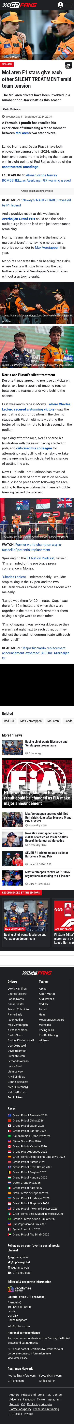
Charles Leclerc (14, 577)
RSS (48, 1394)
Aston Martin (47, 993)
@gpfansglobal (19, 1262)
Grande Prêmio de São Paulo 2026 (31, 1219)
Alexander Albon (18, 1030)
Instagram (54, 1399)
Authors (14, 1394)
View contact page (17, 1358)
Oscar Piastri (15, 1004)
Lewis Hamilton (17, 988)
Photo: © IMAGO (11, 57)
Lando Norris (16, 999)
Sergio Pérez (15, 1097)
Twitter (41, 1399)
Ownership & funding (46, 1409)
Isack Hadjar (15, 1019)
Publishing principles (39, 1404)
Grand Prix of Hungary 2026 (27, 1177)
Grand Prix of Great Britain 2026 (30, 1167)
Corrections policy (20, 1409)
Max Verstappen (47, 247)
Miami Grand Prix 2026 (24, 1141)
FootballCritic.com (50, 1375)
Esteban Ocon (16, 1056)
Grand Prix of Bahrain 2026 (27, 1130)
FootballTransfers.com (22, 1375)
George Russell (17, 1045)
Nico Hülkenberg (18, 1087)
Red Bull (9, 721)
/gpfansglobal (18, 1257)
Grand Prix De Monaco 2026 (27, 1151)
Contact (58, 1394)
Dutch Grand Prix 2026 (24, 1182)
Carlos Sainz (15, 1035)
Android (14, 1404)
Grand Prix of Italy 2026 (25, 1187)
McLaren (7, 64)
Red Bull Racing (48, 1035)
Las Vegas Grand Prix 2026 (27, 1224)
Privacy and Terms (32, 1394)
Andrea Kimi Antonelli (21, 1040)
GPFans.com (16, 1380)
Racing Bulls (46, 1030)
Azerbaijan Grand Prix (19, 219)
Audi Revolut (46, 999)
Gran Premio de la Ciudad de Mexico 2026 (36, 1213)
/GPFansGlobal (19, 1272)
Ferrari (43, 1009)
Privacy (28, 1413)
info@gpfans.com (19, 1326)
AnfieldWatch (47, 1380)
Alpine (42, 988)
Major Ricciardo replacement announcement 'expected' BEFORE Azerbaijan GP (35, 653)
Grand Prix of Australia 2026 (28, 1115)
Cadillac (44, 1004)
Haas (42, 1014)
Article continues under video (37, 190)
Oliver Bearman (17, 1050)
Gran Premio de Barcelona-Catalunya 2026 (36, 1156)
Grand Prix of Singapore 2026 (28, 1203)
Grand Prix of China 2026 (26, 1120)
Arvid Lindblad (16, 1076)
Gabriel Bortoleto (18, 1081)
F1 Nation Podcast (40, 558)
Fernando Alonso (18, 1061)
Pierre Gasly (15, 1014)
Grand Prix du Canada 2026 (27, 1146)
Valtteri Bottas (16, 1092)
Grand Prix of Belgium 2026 (27, 1172)
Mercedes (45, 1024)
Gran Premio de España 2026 (28, 1193)
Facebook (29, 1399)
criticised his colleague (34, 448)
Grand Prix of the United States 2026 (32, 1208)
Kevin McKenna (12, 109)
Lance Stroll (15, 1066)
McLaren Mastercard (52, 1019)
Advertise (15, 1399)
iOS (23, 1404)
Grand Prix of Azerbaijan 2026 (29, 1198)
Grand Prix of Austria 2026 (26, 1162)
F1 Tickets (15, 1413)
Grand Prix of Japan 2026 (26, 1125)
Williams (44, 1040)
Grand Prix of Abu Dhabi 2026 (28, 1234)
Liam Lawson (16, 1071)
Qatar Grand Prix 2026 (24, 1229)
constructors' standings (20, 167)
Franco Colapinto (18, 1009)
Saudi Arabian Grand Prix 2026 (29, 1136)
